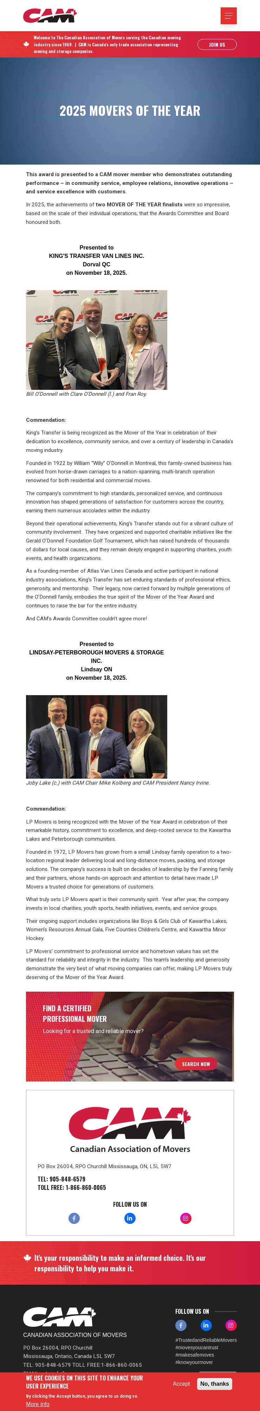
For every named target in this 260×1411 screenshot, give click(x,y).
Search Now (196, 1063)
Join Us (217, 44)
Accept (181, 1384)
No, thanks (214, 1384)
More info (38, 1404)
